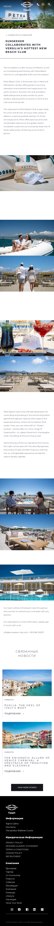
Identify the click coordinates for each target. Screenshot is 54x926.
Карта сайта (12, 823)
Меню (7, 6)
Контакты (11, 827)
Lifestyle (10, 896)
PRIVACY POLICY (14, 842)
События (10, 882)
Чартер (9, 872)
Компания (11, 889)
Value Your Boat (14, 903)
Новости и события (18, 35)
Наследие (11, 899)
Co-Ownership (13, 875)
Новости (10, 878)
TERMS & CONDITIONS (17, 849)
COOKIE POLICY (14, 853)
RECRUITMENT (13, 856)
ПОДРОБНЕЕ (12, 713)
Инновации (12, 885)
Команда (10, 892)
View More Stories (27, 787)
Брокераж (11, 868)
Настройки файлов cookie (19, 830)
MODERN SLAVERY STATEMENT (22, 846)
